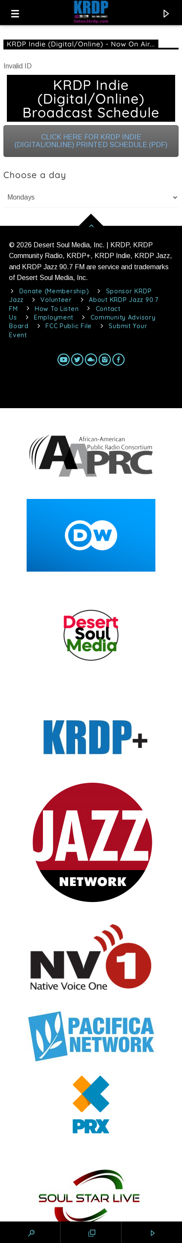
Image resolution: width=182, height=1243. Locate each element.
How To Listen (57, 309)
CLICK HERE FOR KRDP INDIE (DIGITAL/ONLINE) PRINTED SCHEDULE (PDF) (91, 140)
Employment (53, 317)
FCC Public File (69, 326)
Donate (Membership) (54, 291)
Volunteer (56, 300)
